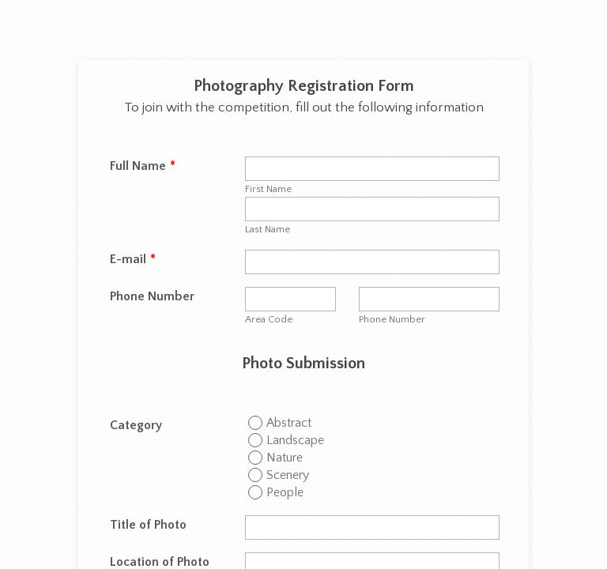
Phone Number (152, 296)
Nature (284, 457)
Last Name (267, 229)
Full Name (142, 166)
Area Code (268, 319)
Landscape (295, 440)
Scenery (287, 475)
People (285, 492)
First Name (268, 188)
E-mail (133, 259)
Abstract (288, 423)
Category (136, 425)
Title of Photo (148, 525)
